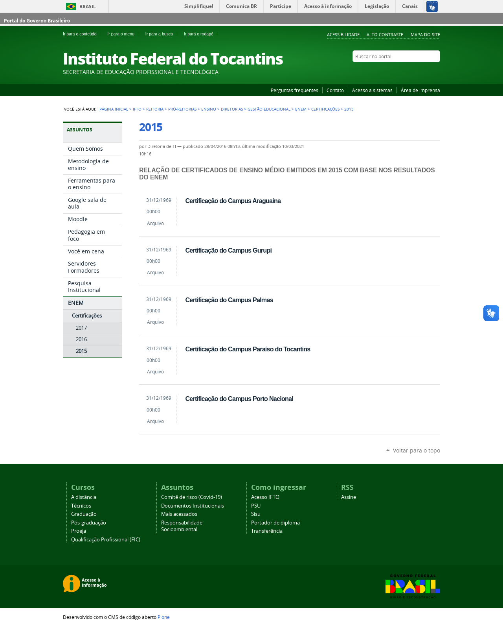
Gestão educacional (269, 109)
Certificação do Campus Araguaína (233, 200)
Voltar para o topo (416, 450)
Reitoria (154, 109)
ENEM (301, 109)
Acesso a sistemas (372, 90)
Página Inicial (113, 109)
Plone (164, 617)
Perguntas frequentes (294, 90)
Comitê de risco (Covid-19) (191, 497)
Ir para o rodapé (202, 33)
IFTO (137, 109)
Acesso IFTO (265, 497)
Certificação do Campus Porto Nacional (239, 398)
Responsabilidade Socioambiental (181, 526)
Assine (348, 497)
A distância (83, 497)
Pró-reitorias (182, 109)
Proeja (78, 531)
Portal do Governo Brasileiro (37, 20)
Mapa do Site (425, 34)
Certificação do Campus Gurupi (228, 250)
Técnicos (81, 505)
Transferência (267, 531)
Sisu (256, 514)
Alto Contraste (385, 34)
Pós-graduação (88, 522)
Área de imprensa (420, 90)
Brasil (87, 6)
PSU (256, 505)
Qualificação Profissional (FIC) (105, 539)
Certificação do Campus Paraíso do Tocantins (247, 349)
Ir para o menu (124, 33)
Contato (335, 90)
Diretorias (232, 109)
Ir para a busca (163, 33)
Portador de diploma (275, 522)
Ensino (208, 109)
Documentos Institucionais (192, 505)
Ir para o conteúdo (83, 33)
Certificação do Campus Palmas (229, 299)
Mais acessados (179, 514)
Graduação (84, 514)
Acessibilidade (343, 34)
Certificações (325, 109)
